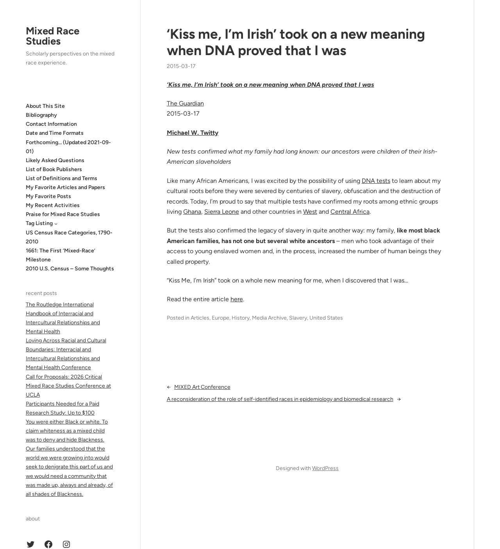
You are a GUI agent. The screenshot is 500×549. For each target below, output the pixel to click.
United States (326, 318)
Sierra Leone (221, 211)
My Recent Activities (53, 205)
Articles (200, 318)
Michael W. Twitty (192, 132)
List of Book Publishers (54, 169)
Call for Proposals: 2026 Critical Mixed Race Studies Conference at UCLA (68, 386)
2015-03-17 (181, 66)
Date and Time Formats (55, 133)
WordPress (325, 468)
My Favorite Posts (48, 196)
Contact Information (51, 124)
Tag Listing (39, 223)
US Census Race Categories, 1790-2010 (69, 237)
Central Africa (350, 211)
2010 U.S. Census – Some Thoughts (70, 268)
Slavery (298, 318)
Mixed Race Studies (52, 36)
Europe (220, 318)
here (236, 299)
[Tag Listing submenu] (55, 223)
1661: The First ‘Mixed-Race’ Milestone (60, 255)
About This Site (45, 106)
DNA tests (376, 180)
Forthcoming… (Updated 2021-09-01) (68, 147)
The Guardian (185, 103)
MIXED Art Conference (202, 387)
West (310, 211)
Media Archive (269, 318)
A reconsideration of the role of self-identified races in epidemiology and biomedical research (280, 399)
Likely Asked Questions (55, 160)
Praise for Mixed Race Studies (63, 214)
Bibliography (41, 115)
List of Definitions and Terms (61, 178)
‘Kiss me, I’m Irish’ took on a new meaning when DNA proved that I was (296, 42)
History (241, 318)
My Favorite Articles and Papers (65, 187)
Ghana (192, 211)
